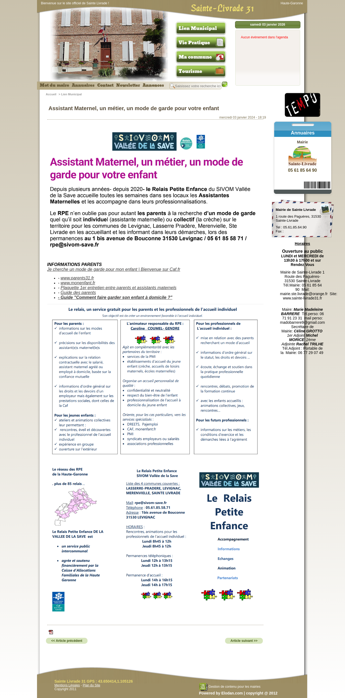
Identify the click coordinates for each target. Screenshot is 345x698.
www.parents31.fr (77, 278)
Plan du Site (91, 685)
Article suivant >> (243, 641)
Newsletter (128, 85)
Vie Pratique (194, 42)
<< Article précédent (66, 641)
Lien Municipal (198, 28)
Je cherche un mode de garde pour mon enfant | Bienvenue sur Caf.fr (113, 269)
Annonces (153, 85)
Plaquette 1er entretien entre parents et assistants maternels (118, 287)
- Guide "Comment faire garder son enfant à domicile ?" (115, 297)
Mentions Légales (67, 685)
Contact (105, 85)
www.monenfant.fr (78, 283)
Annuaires (83, 85)
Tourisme (190, 71)
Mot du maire (54, 85)
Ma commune (195, 57)
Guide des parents (78, 292)
